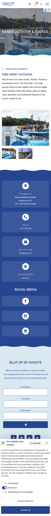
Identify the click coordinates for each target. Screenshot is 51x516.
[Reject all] (47, 443)
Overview (35, 443)
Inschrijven (25, 424)
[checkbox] (9, 483)
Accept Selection (25, 501)
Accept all (25, 510)
